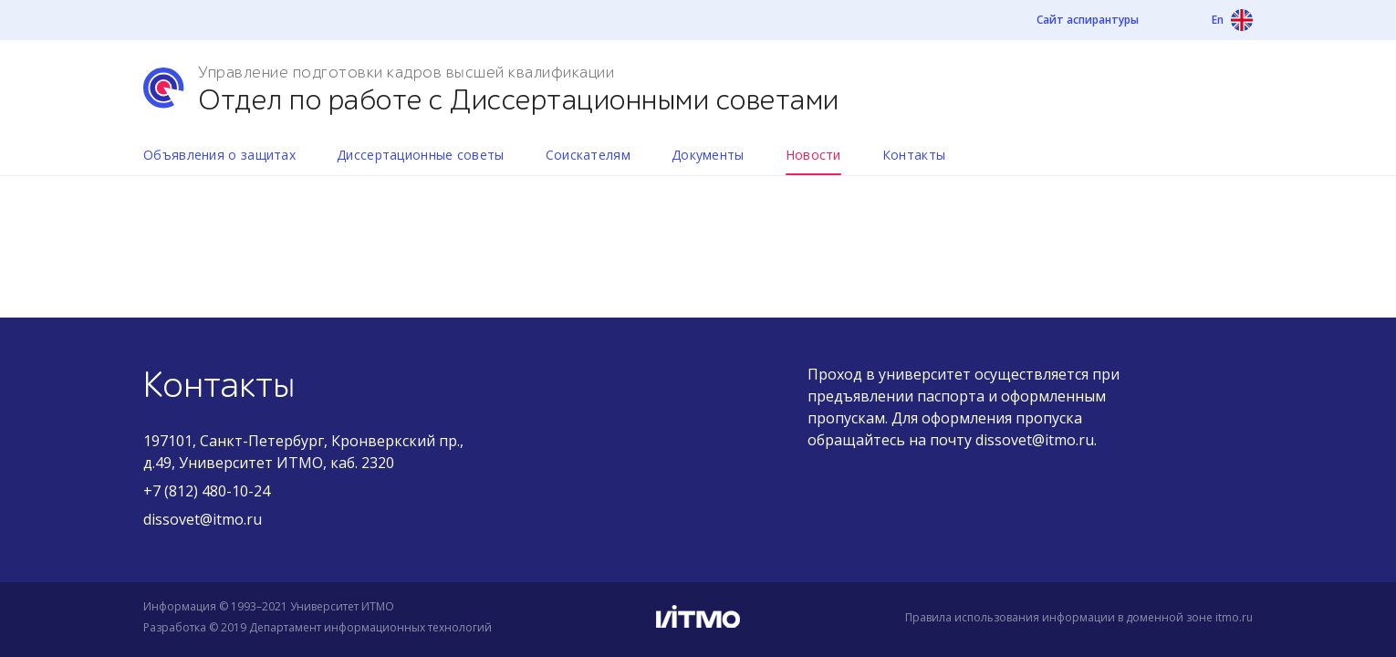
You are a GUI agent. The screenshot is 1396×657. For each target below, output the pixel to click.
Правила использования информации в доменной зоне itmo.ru (1079, 617)
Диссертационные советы (421, 154)
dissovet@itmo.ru (202, 519)
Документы (708, 154)
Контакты (913, 154)
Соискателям (588, 154)
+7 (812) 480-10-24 (206, 491)
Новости (813, 154)
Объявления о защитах (219, 154)
